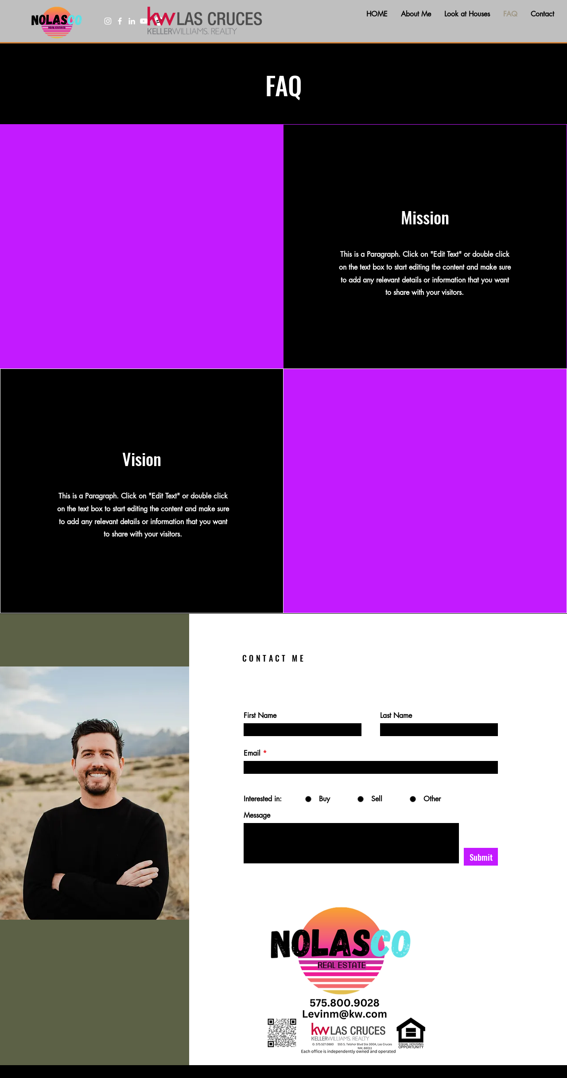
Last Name (396, 715)
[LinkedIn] (131, 21)
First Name (260, 715)
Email (252, 753)
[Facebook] (119, 21)
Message (257, 815)
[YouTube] (143, 21)
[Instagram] (108, 21)
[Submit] (481, 857)
